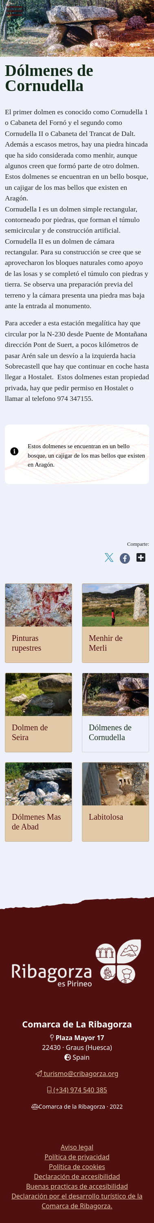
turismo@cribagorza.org (76, 1073)
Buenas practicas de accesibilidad (77, 1186)
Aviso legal (77, 1147)
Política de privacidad (77, 1156)
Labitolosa (106, 816)
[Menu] (14, 12)
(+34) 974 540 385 (77, 1089)
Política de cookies (77, 1166)
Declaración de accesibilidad (77, 1176)
